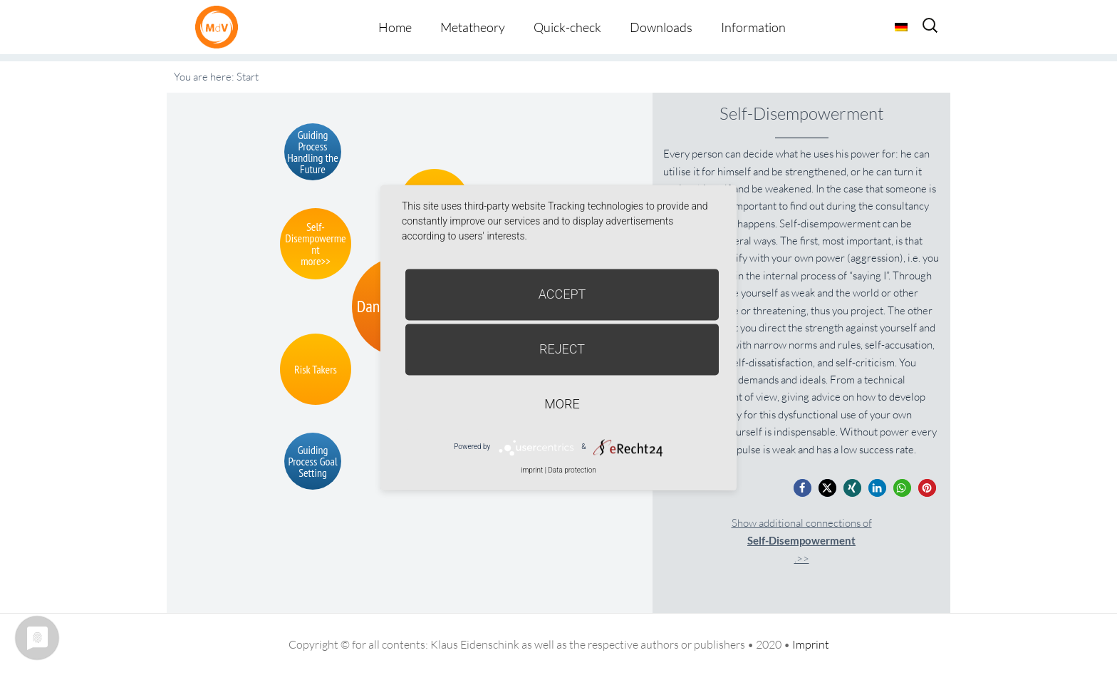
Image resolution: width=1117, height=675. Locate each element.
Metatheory (472, 27)
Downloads (661, 27)
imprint (532, 470)
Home (395, 27)
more (561, 403)
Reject (562, 348)
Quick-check (567, 27)
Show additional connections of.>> (802, 540)
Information (753, 27)
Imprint (810, 644)
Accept (562, 294)
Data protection (572, 470)
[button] (802, 488)
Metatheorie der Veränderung (220, 26)
